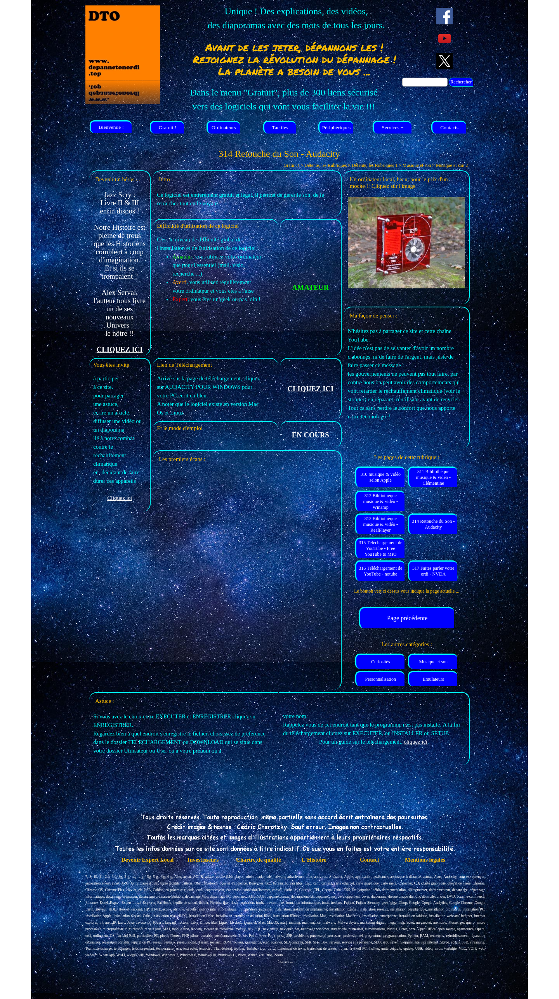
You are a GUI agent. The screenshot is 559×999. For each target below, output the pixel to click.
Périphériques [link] (336, 127)
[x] (444, 61)
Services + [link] (392, 127)
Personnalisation (380, 679)
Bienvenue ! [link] (111, 127)
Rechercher (461, 82)
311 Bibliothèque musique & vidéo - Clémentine (433, 477)
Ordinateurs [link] (224, 127)
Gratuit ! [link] (168, 127)
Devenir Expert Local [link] (148, 860)
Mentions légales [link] (425, 860)
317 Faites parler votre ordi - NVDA (433, 571)
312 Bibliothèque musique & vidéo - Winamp (380, 501)
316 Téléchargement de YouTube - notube (380, 571)
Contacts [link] (449, 127)
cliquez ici (415, 742)
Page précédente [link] (407, 618)
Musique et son (433, 661)
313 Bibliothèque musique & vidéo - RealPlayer (380, 524)
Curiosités (380, 661)
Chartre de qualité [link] (258, 860)
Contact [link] (369, 860)
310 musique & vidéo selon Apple (380, 477)
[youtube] (444, 38)
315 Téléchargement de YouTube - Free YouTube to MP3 (380, 548)
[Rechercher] (425, 82)
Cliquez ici (119, 498)
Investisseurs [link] (203, 860)
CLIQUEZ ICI (120, 349)
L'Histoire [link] (314, 860)
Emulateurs (433, 679)
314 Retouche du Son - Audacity (433, 524)
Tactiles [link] (280, 127)
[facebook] (444, 16)
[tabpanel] (296, 18)
